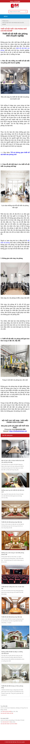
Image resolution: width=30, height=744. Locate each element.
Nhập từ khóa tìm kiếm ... (25, 11)
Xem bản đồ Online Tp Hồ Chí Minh (9, 723)
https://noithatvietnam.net (18, 431)
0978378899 (17, 1)
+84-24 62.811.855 (6, 711)
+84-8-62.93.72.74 (6, 722)
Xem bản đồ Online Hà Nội (7, 713)
